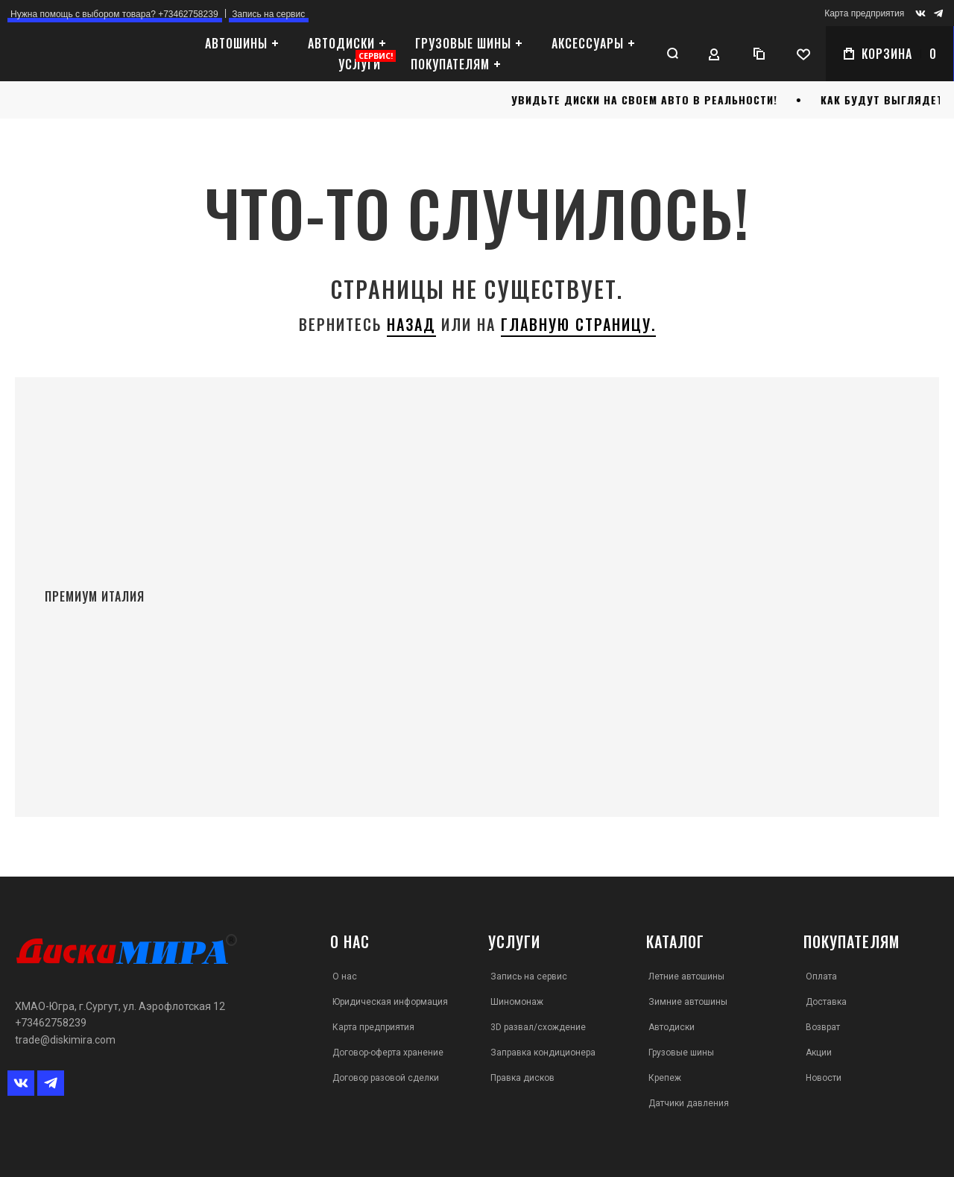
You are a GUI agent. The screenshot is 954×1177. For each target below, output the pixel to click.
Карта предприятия (864, 13)
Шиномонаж (516, 1002)
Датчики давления (688, 1103)
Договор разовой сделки (385, 1078)
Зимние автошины (687, 1002)
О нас (344, 976)
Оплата (821, 976)
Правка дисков (522, 1078)
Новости (823, 1078)
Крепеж (664, 1078)
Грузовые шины (681, 1052)
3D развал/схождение (538, 1027)
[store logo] (93, 54)
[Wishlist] (802, 53)
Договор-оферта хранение (387, 1052)
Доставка (826, 1002)
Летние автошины (686, 976)
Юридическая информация (390, 1002)
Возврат (823, 1027)
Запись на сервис (528, 976)
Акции (819, 1052)
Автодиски (671, 1027)
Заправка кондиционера (543, 1052)
